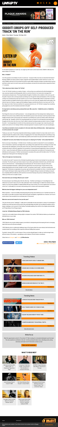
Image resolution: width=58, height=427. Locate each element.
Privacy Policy (19, 409)
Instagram (12, 237)
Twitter (18, 237)
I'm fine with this (49, 424)
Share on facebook (8, 242)
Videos (3, 409)
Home (4, 23)
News (3, 405)
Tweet (19, 242)
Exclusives (9, 23)
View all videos (29, 289)
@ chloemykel (41, 243)
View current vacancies (29, 345)
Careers (17, 405)
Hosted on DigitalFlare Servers (8, 418)
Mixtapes (4, 407)
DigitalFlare (19, 417)
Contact (17, 407)
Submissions (18, 403)
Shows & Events (5, 413)
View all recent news (29, 328)
